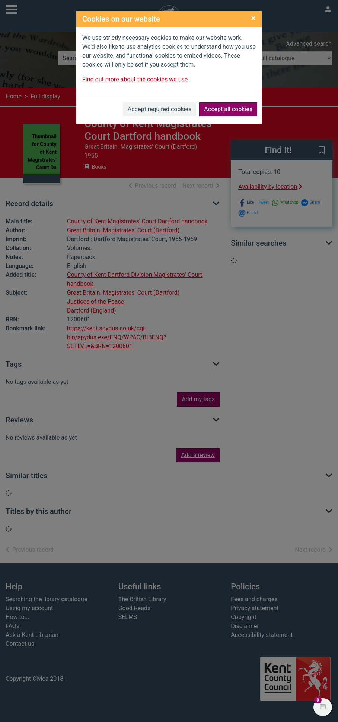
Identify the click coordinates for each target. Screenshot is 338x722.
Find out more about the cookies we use (135, 79)
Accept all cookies (228, 109)
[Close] (253, 18)
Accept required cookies (160, 109)
